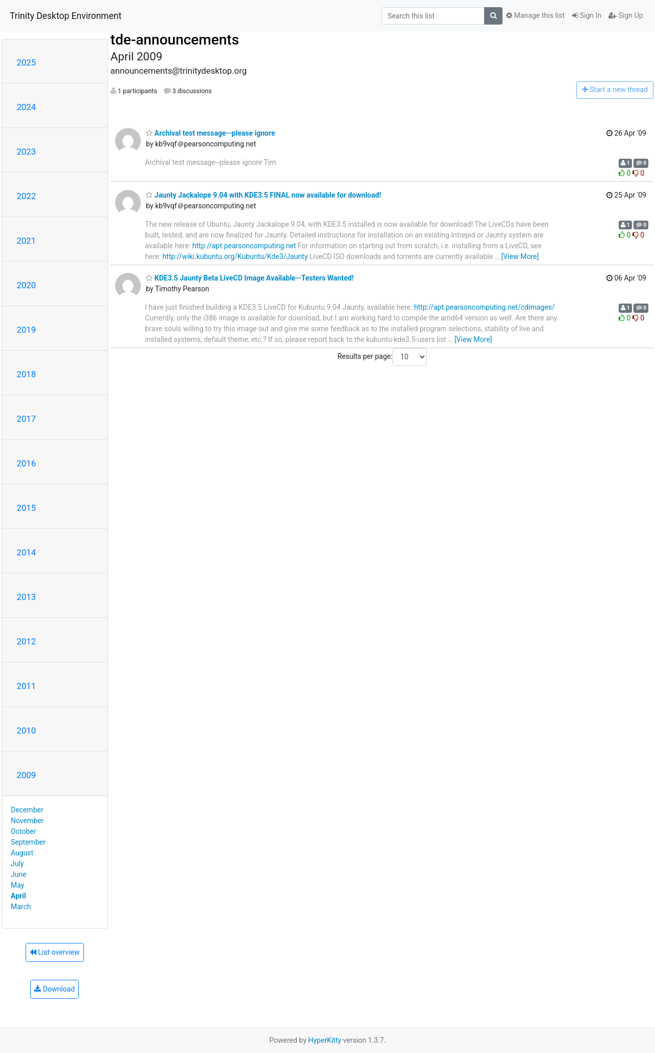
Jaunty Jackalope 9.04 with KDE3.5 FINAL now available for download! (263, 195)
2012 (26, 641)
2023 (26, 151)
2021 (26, 240)
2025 (26, 62)
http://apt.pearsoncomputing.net (244, 246)
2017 (26, 419)
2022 (26, 196)
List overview (55, 952)
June (19, 874)
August (22, 853)
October (23, 831)
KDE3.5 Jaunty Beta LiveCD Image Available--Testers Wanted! (250, 278)
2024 (26, 107)
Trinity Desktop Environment (65, 16)
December (27, 810)
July (17, 863)
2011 (26, 686)
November (27, 820)
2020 (26, 285)
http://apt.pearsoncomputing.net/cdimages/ (484, 307)
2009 (26, 775)
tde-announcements (175, 39)
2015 (26, 508)
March (21, 906)
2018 (26, 374)
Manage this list (535, 15)
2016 (26, 463)
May (17, 885)
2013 (26, 597)
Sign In (587, 15)
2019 (26, 330)
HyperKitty (324, 1040)
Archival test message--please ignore (210, 133)
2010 (26, 730)
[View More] (519, 256)
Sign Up (625, 15)
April (18, 896)
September (28, 842)
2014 (26, 552)
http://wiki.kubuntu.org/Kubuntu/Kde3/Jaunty (235, 256)
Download (54, 989)
